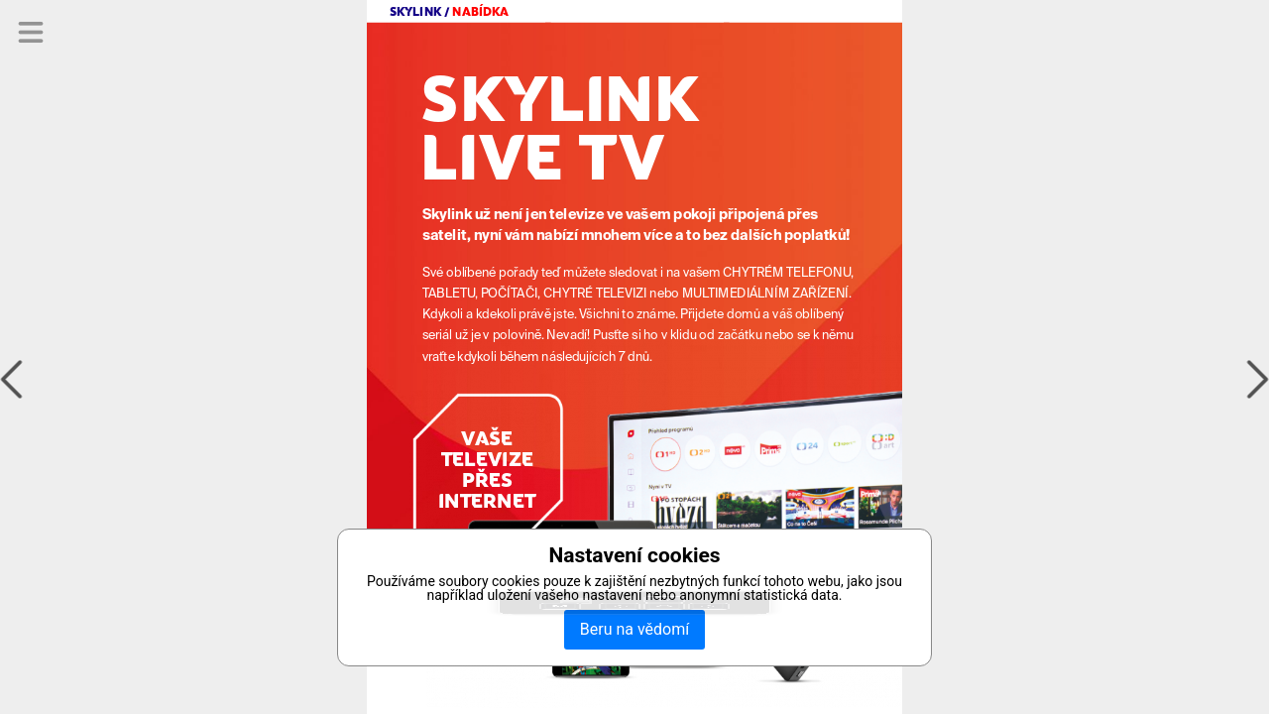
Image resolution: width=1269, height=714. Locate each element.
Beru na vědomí (634, 629)
